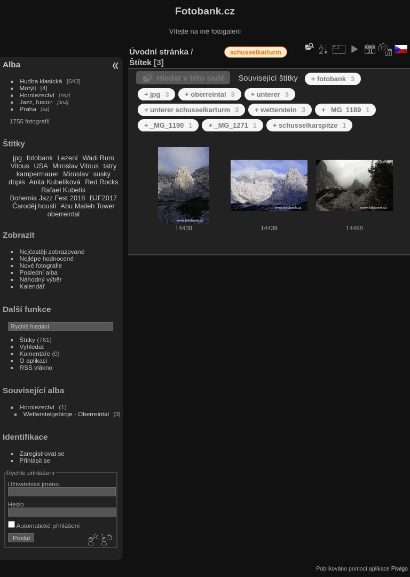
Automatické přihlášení (44, 525)
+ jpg (156, 94)
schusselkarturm (255, 52)
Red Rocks (102, 182)
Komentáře (35, 353)
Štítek (140, 62)
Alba (11, 64)
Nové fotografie (41, 265)
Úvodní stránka (158, 51)
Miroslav (76, 174)
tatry (109, 166)
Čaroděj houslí (34, 206)
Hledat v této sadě (190, 77)
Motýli (28, 87)
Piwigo (399, 568)
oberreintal (64, 214)
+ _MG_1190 (168, 125)
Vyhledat (32, 346)
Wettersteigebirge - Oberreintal (66, 413)
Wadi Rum (98, 158)
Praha (28, 108)
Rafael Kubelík (63, 190)
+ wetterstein (280, 110)
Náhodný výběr (41, 279)
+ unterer (270, 94)
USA (41, 166)
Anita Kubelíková (55, 182)
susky (102, 174)
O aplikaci (34, 360)
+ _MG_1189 (345, 110)
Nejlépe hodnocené (47, 258)
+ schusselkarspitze (309, 125)
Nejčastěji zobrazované (52, 251)
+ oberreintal (209, 94)
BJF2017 (103, 198)
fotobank (40, 158)
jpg (17, 158)
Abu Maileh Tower (87, 206)
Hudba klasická (41, 80)
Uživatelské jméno (33, 483)
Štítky (27, 339)
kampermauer (38, 174)
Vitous (20, 166)
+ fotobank (332, 79)
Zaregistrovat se (42, 453)
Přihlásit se (35, 460)
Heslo (16, 504)
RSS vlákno (36, 367)
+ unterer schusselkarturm (191, 110)
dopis (17, 182)
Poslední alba (39, 272)
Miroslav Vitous (75, 166)
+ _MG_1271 (232, 125)
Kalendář (32, 286)
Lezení (67, 158)
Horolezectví (37, 94)
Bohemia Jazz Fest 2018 (47, 198)
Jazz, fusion (36, 101)
